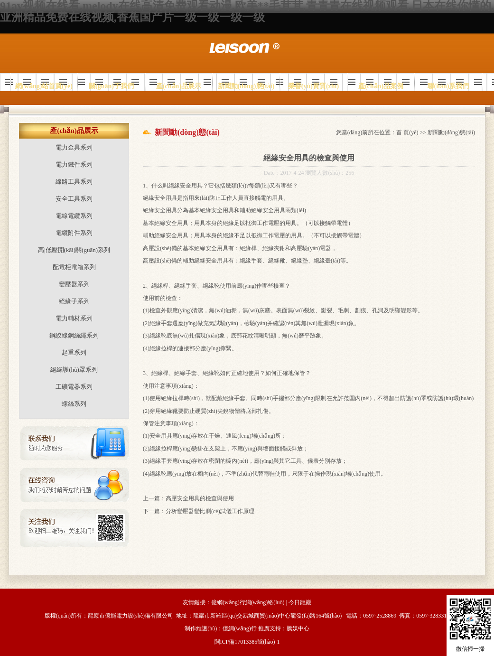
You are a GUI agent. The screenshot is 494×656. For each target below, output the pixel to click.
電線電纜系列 (74, 215)
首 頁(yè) (407, 132)
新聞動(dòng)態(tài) (246, 86)
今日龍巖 (300, 602)
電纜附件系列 (74, 232)
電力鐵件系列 (74, 164)
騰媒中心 (298, 628)
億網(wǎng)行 (240, 628)
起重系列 (74, 352)
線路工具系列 (74, 181)
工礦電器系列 (74, 386)
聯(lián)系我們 (448, 86)
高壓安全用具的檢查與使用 (200, 498)
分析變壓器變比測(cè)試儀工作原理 (210, 511)
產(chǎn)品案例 (380, 86)
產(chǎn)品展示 (178, 86)
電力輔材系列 (74, 318)
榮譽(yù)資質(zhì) (313, 86)
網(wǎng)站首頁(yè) (44, 86)
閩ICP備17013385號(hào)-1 (247, 641)
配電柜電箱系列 (74, 267)
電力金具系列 (74, 147)
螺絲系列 (74, 403)
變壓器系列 (74, 284)
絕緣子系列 (74, 301)
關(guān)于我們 (111, 86)
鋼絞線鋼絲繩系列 (74, 335)
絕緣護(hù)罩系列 (74, 369)
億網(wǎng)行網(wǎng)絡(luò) (248, 602)
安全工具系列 (74, 198)
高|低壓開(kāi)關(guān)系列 (74, 249)
